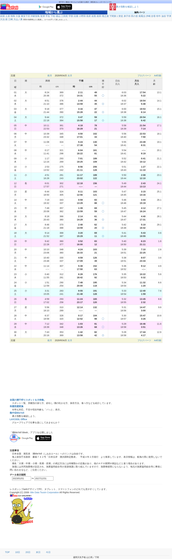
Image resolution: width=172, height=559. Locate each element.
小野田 (82, 16)
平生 (47, 16)
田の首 (134, 16)
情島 (13, 16)
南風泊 (142, 16)
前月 (49, 75)
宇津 (169, 16)
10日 (17, 552)
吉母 (153, 16)
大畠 (18, 16)
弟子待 (127, 16)
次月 (70, 75)
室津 (42, 16)
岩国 (2, 16)
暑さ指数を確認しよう (124, 6)
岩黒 (93, 16)
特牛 (158, 16)
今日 (48, 552)
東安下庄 (25, 16)
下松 (53, 16)
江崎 (10, 19)
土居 (7, 16)
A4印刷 (157, 75)
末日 (38, 552)
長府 (88, 16)
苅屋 (76, 16)
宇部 (71, 16)
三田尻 (64, 16)
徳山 (58, 16)
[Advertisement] (86, 48)
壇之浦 (105, 16)
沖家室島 (35, 16)
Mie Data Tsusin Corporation (44, 492)
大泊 (2, 19)
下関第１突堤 (116, 16)
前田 (99, 16)
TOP (7, 552)
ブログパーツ (144, 75)
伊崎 (148, 16)
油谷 (163, 16)
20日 (27, 552)
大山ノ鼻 (18, 19)
